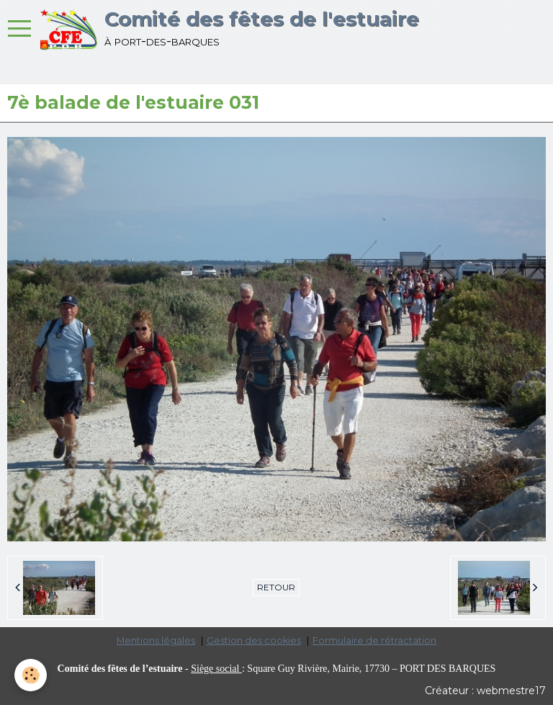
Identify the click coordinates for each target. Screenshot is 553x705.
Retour (276, 587)
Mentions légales (156, 640)
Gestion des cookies (254, 640)
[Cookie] (30, 675)
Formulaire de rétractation (374, 640)
